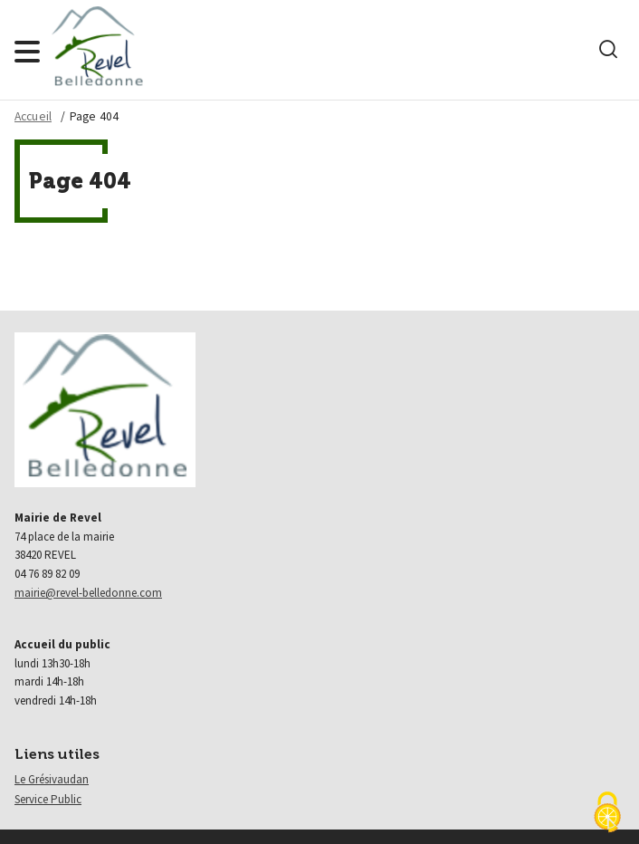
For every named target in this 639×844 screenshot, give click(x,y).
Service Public (47, 799)
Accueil (33, 116)
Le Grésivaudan (51, 779)
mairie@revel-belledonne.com (88, 592)
